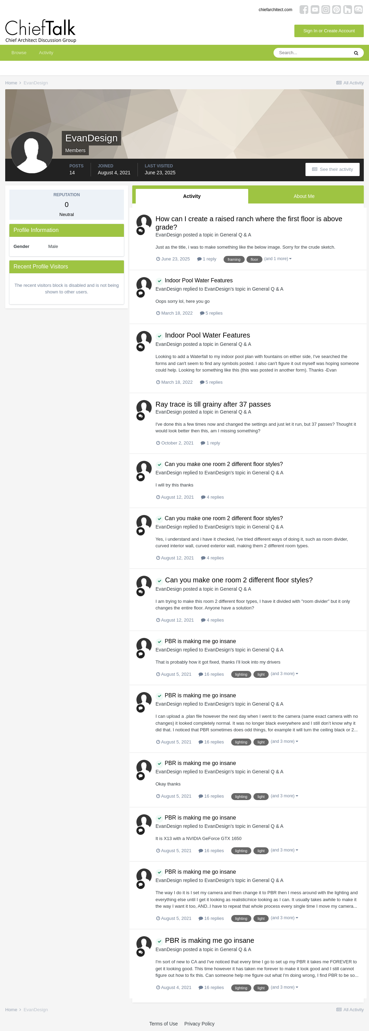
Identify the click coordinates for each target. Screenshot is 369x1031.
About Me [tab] (304, 196)
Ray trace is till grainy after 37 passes (213, 404)
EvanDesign (169, 235)
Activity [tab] (192, 196)
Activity (46, 52)
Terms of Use (163, 1023)
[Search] (311, 53)
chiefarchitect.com (275, 9)
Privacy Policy (199, 1023)
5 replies (211, 313)
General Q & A (235, 235)
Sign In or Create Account (329, 30)
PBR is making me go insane (196, 641)
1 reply (207, 258)
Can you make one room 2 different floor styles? (219, 464)
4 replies (212, 497)
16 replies (211, 674)
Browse (18, 52)
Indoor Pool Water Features (194, 280)
